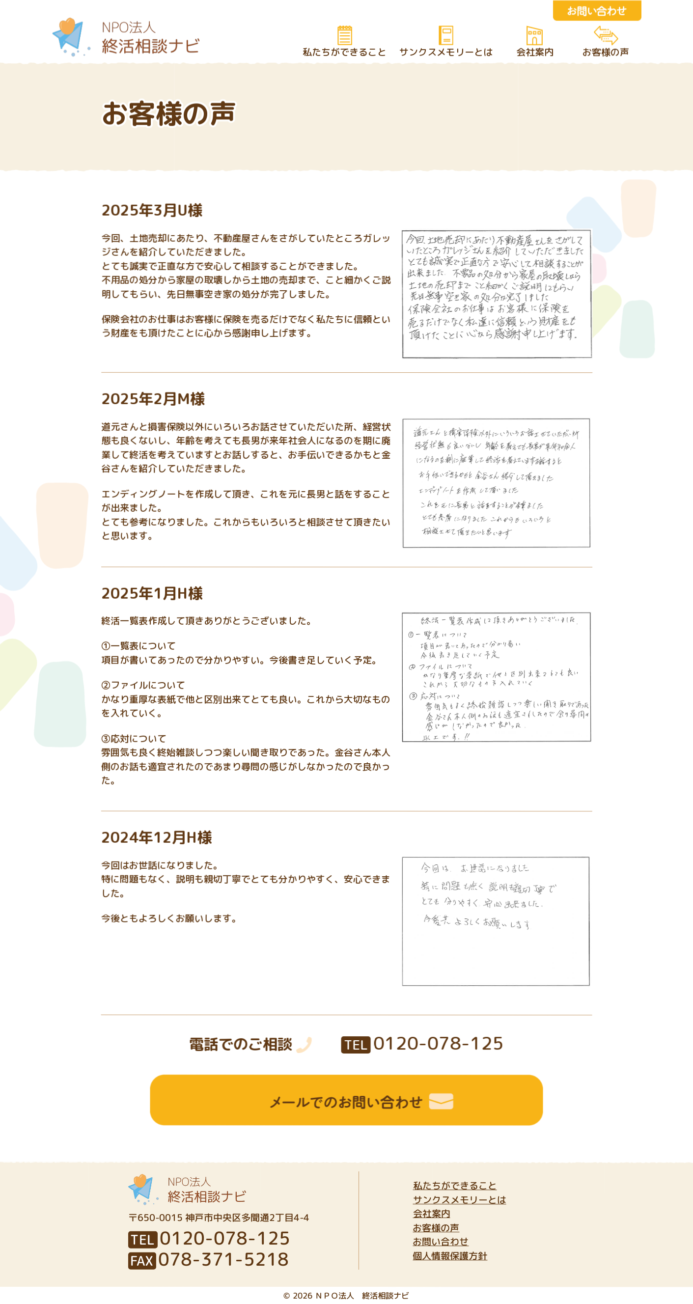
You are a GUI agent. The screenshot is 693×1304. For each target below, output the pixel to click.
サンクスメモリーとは (445, 52)
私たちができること (344, 52)
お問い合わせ (441, 1241)
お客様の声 (605, 52)
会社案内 (534, 52)
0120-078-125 (422, 1042)
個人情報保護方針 (450, 1255)
